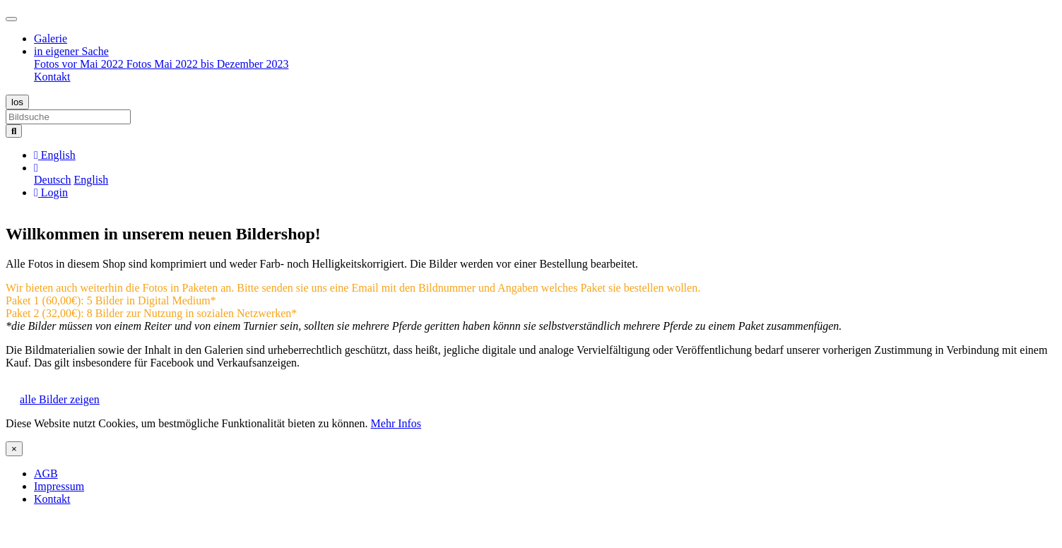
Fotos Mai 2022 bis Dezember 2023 (207, 64)
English (90, 180)
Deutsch (52, 180)
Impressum (59, 486)
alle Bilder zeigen (60, 399)
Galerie (50, 38)
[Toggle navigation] (11, 19)
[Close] (14, 448)
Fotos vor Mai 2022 (80, 64)
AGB (46, 473)
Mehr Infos (396, 423)
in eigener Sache (71, 51)
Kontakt (52, 77)
